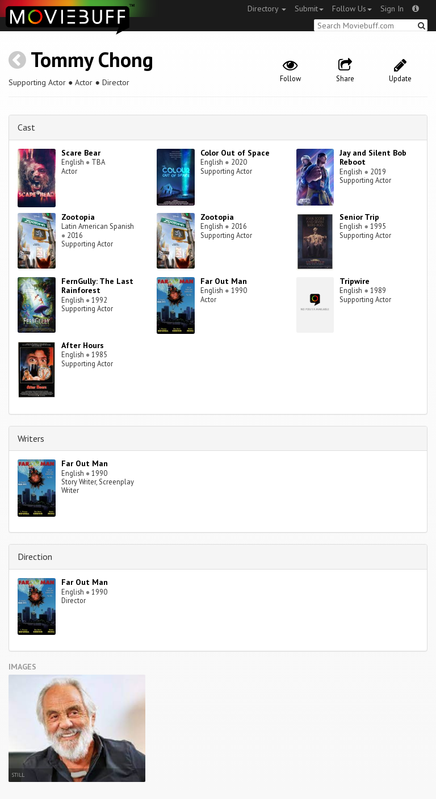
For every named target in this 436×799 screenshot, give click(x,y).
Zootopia (78, 217)
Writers (31, 438)
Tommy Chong (92, 59)
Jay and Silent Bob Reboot (372, 158)
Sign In (392, 8)
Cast (26, 127)
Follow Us (352, 8)
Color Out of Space (235, 153)
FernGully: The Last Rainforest (97, 286)
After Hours (82, 345)
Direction (35, 556)
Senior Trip (359, 217)
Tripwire (354, 281)
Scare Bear (80, 153)
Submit (309, 8)
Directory (267, 8)
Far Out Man (223, 281)
